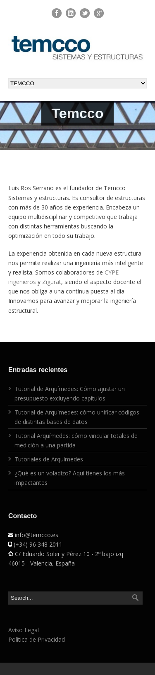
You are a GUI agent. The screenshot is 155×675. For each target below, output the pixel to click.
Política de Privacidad (36, 639)
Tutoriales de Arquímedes (48, 459)
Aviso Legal (23, 630)
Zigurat (51, 282)
